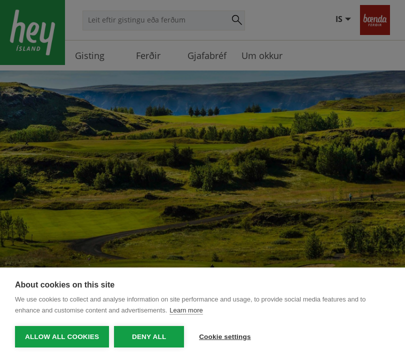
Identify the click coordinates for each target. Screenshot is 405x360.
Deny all (149, 336)
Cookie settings (225, 336)
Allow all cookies (62, 336)
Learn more (186, 310)
